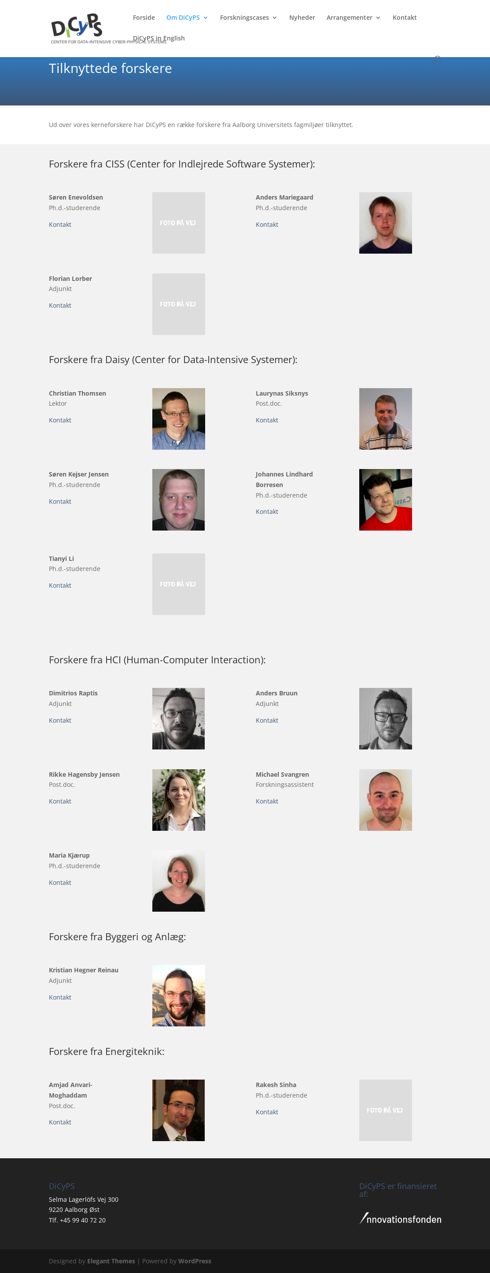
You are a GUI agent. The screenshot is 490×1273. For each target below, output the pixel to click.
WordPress (194, 1261)
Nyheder (302, 18)
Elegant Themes (111, 1261)
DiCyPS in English (159, 38)
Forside (144, 18)
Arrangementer (349, 18)
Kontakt (405, 18)
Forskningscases (244, 18)
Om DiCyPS (183, 18)
